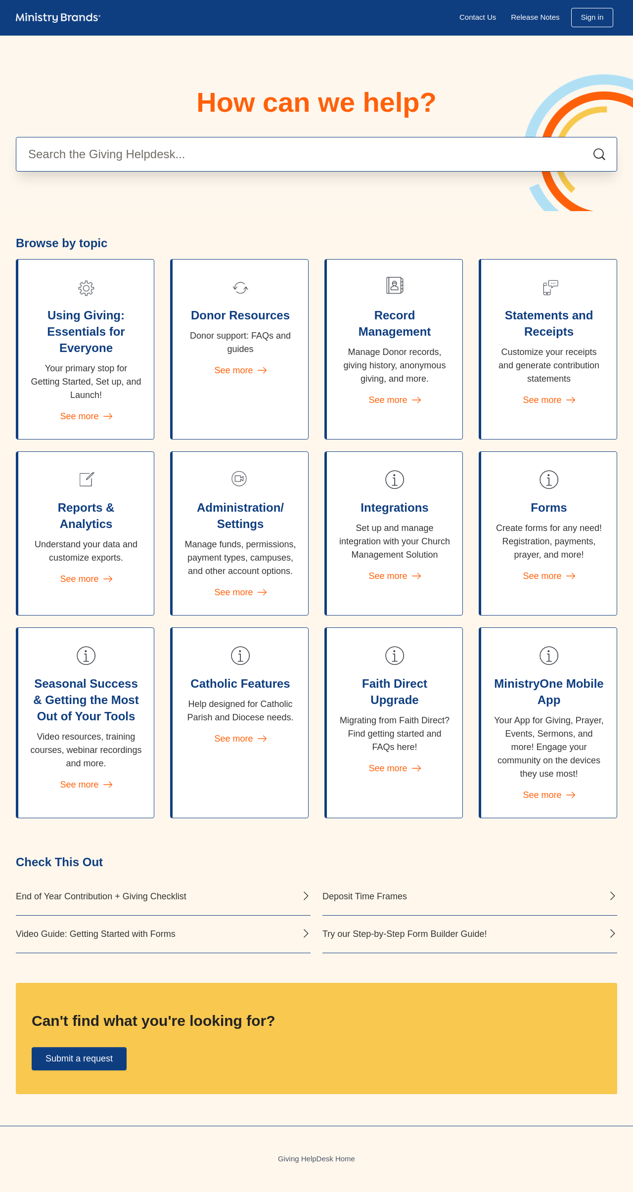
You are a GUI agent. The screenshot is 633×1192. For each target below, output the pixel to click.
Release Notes (535, 17)
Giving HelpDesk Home (316, 1158)
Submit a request (79, 1058)
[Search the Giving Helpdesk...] (316, 154)
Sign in (592, 17)
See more (86, 416)
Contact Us (477, 17)
